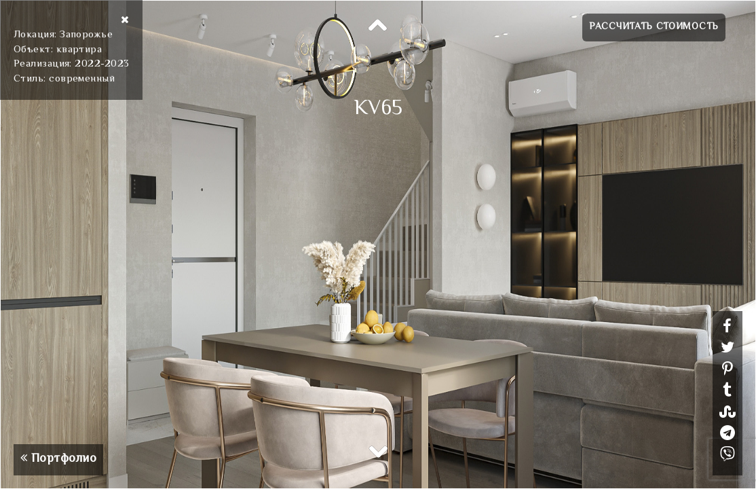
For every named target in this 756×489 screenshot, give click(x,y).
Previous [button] (378, 26)
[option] (378, 244)
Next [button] (378, 451)
